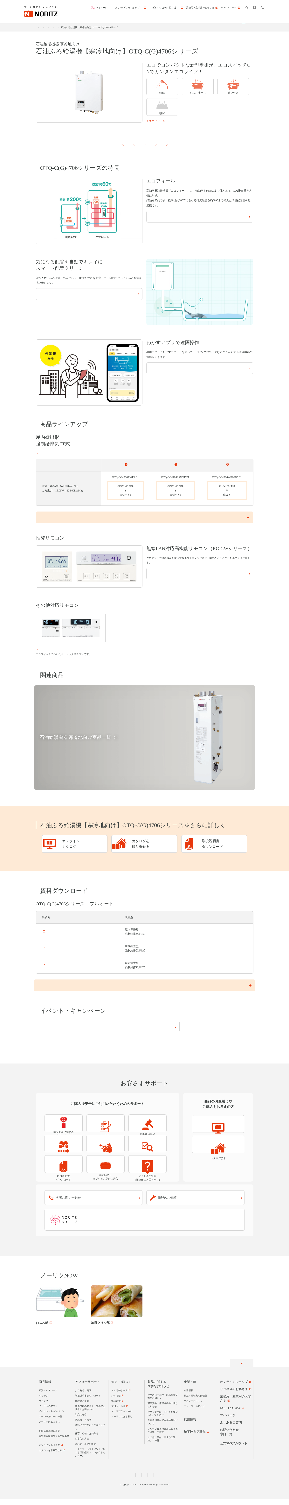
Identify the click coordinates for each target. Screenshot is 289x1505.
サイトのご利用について (161, 1480)
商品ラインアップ (113, 145)
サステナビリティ (193, 1406)
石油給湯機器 (93, 27)
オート (175, 464)
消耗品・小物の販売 (85, 1449)
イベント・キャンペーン (186, 145)
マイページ (122, 7)
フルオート (125, 464)
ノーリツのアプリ (48, 1412)
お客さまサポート (224, 145)
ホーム (39, 27)
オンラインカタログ (49, 1451)
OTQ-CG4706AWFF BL (56, 891)
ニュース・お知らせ (194, 1412)
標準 (227, 464)
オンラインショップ (234, 1387)
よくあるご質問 (83, 1396)
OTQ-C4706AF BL (53, 908)
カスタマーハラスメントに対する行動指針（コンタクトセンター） (90, 1458)
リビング (43, 1406)
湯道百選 (116, 1406)
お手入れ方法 (82, 1444)
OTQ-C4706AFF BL (53, 924)
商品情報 (52, 27)
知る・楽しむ (120, 1387)
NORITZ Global (230, 1414)
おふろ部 (116, 1401)
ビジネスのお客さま (234, 1394)
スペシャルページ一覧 (50, 1422)
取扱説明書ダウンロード (88, 1401)
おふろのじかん (119, 1396)
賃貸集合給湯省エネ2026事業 (54, 1442)
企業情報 (188, 1396)
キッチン (43, 1401)
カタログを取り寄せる (50, 1456)
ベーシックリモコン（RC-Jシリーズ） (62, 650)
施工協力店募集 (195, 1437)
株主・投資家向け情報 (195, 1401)
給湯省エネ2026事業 (49, 1436)
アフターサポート (87, 1387)
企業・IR (190, 1387)
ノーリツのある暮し (49, 1427)
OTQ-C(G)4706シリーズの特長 (71, 145)
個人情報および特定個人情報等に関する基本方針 (120, 1480)
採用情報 (190, 1425)
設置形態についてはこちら (52, 452)
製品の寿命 (81, 1420)
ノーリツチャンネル (121, 1417)
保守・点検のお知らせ (86, 1439)
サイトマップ (185, 1480)
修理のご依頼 (82, 1406)
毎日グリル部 (118, 1412)
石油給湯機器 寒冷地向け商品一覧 (123, 27)
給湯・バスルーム (71, 27)
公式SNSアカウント (233, 1449)
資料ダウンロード (147, 145)
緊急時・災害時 (83, 1425)
